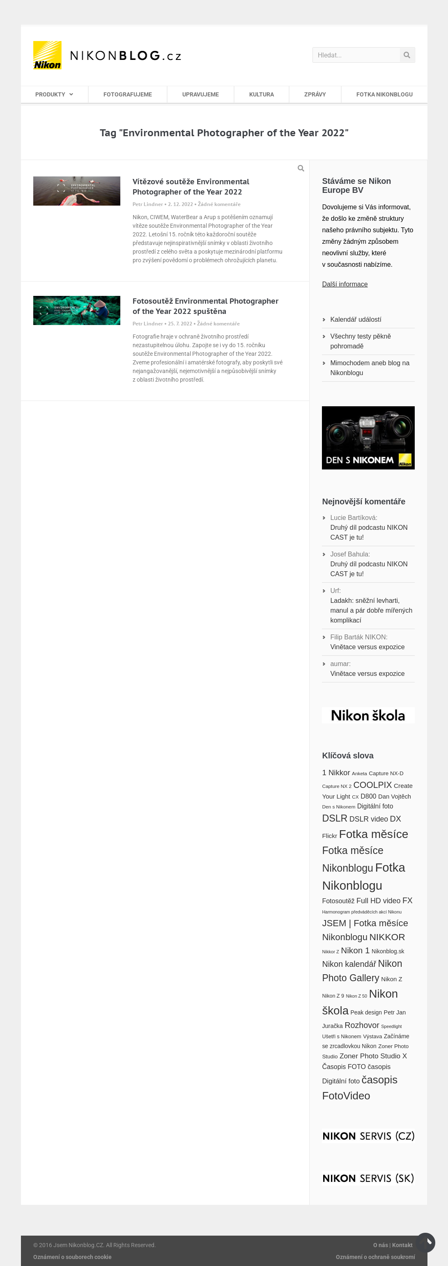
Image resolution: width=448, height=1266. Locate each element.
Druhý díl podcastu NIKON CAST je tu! (369, 532)
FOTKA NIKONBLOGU (384, 94)
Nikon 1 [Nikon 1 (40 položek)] (355, 950)
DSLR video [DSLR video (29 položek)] (368, 819)
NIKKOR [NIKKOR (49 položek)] (387, 937)
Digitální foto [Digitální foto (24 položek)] (375, 806)
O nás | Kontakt (393, 1245)
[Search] (407, 55)
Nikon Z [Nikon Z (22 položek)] (391, 979)
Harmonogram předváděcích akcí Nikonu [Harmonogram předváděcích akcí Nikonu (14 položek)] (362, 911)
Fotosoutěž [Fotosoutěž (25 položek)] (338, 900)
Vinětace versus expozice (367, 646)
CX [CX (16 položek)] (355, 797)
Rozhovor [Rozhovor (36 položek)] (362, 1025)
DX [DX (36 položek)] (395, 818)
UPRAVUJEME (200, 94)
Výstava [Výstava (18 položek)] (372, 1036)
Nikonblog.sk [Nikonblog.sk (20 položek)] (388, 951)
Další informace (345, 284)
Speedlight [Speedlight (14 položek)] (391, 1026)
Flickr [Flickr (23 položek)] (329, 835)
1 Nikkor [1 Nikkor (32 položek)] (336, 772)
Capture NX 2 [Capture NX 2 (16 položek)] (337, 786)
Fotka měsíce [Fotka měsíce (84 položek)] (373, 834)
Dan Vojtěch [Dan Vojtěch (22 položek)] (394, 796)
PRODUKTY (54, 94)
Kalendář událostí (355, 319)
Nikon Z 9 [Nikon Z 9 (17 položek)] (333, 996)
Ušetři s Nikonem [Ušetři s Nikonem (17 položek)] (341, 1036)
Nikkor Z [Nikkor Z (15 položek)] (330, 951)
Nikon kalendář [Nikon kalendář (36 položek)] (349, 963)
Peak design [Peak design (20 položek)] (366, 1012)
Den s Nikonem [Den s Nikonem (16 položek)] (338, 807)
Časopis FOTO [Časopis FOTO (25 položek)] (344, 1066)
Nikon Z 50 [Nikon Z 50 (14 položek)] (356, 996)
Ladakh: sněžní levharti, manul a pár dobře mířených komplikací (371, 610)
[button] (301, 168)
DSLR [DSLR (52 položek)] (334, 818)
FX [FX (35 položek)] (407, 900)
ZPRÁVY (315, 94)
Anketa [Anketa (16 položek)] (359, 773)
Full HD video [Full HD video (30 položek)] (378, 901)
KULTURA (261, 94)
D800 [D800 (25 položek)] (368, 796)
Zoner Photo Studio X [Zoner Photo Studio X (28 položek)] (373, 1056)
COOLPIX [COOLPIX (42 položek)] (373, 785)
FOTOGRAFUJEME (127, 94)
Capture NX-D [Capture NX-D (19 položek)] (386, 773)
